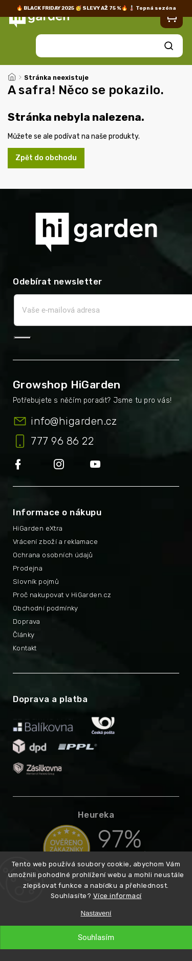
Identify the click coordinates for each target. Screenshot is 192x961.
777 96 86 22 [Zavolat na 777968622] (62, 441)
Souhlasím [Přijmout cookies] (96, 937)
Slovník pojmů (36, 581)
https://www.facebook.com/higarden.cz (33, 465)
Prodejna (27, 568)
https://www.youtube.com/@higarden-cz (99, 465)
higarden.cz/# (72, 465)
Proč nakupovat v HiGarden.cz (62, 595)
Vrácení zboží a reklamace (55, 541)
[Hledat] (101, 45)
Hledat (169, 45)
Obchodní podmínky (45, 608)
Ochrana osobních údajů (53, 555)
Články (23, 635)
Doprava (26, 621)
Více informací (117, 896)
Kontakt (25, 648)
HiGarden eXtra (38, 528)
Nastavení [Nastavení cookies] (95, 913)
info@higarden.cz (74, 421)
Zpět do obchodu (46, 158)
